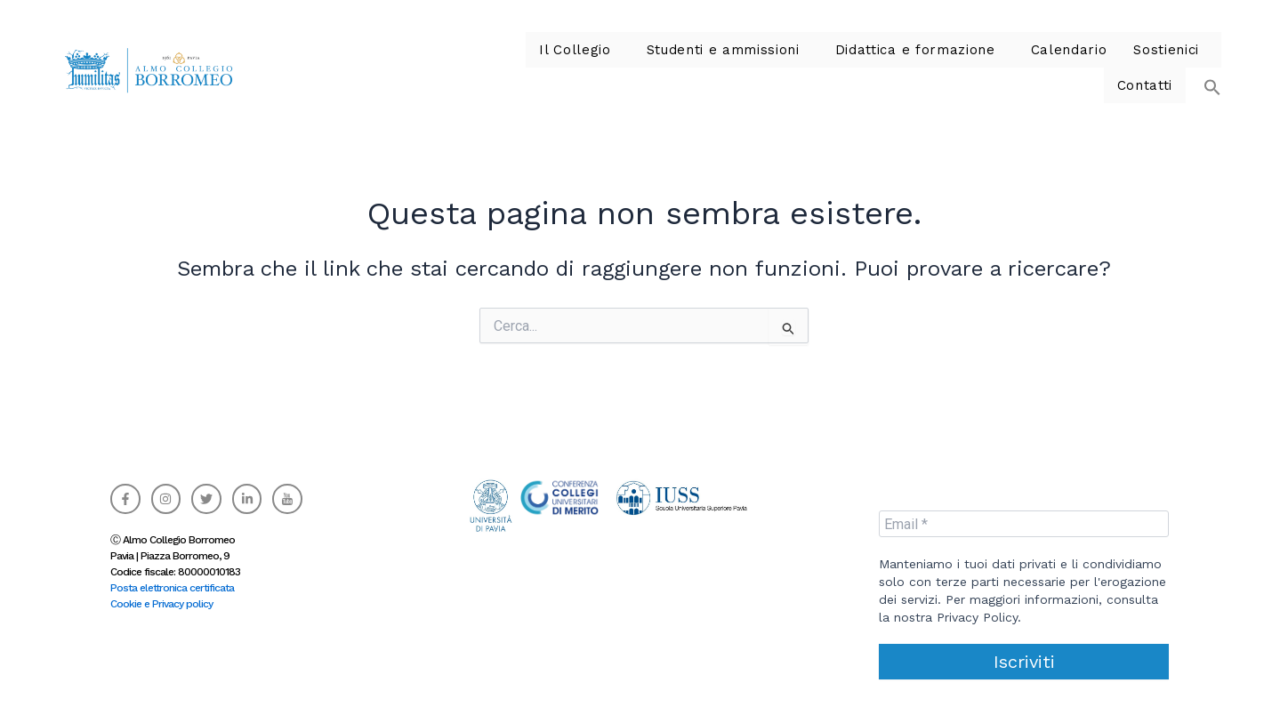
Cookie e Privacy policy (161, 604)
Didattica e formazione (820, 68)
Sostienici (1056, 68)
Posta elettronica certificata (172, 588)
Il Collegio (503, 68)
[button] (507, 67)
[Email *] (1024, 523)
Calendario (965, 68)
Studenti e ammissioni (641, 68)
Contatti (1147, 68)
